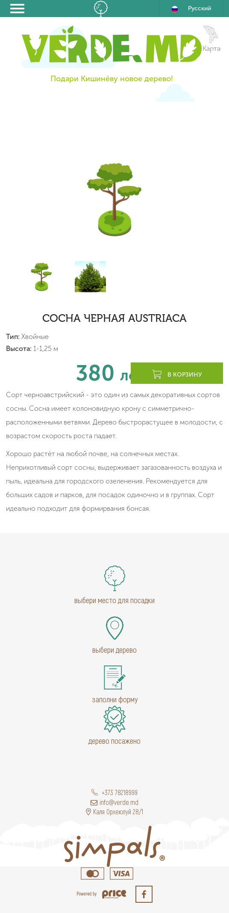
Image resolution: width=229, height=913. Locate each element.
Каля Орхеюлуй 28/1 (114, 811)
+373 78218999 (114, 792)
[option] (114, 199)
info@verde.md (114, 802)
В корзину (177, 375)
